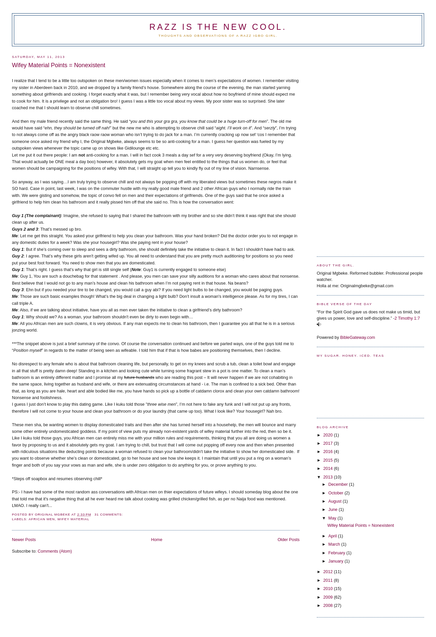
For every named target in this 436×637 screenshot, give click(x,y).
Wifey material (73, 519)
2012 (328, 571)
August (335, 501)
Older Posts (288, 539)
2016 (328, 451)
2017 (328, 443)
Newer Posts (24, 539)
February (337, 552)
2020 (328, 434)
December (338, 484)
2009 (328, 597)
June (333, 509)
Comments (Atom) (55, 551)
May (333, 518)
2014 (328, 468)
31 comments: (109, 514)
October (336, 492)
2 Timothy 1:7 (407, 318)
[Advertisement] (343, 149)
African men (41, 519)
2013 (328, 477)
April (333, 535)
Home (156, 539)
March (334, 544)
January (336, 561)
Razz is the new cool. (218, 26)
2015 (328, 460)
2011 (328, 580)
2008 (328, 605)
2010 (328, 588)
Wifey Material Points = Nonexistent (58, 65)
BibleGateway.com (357, 337)
